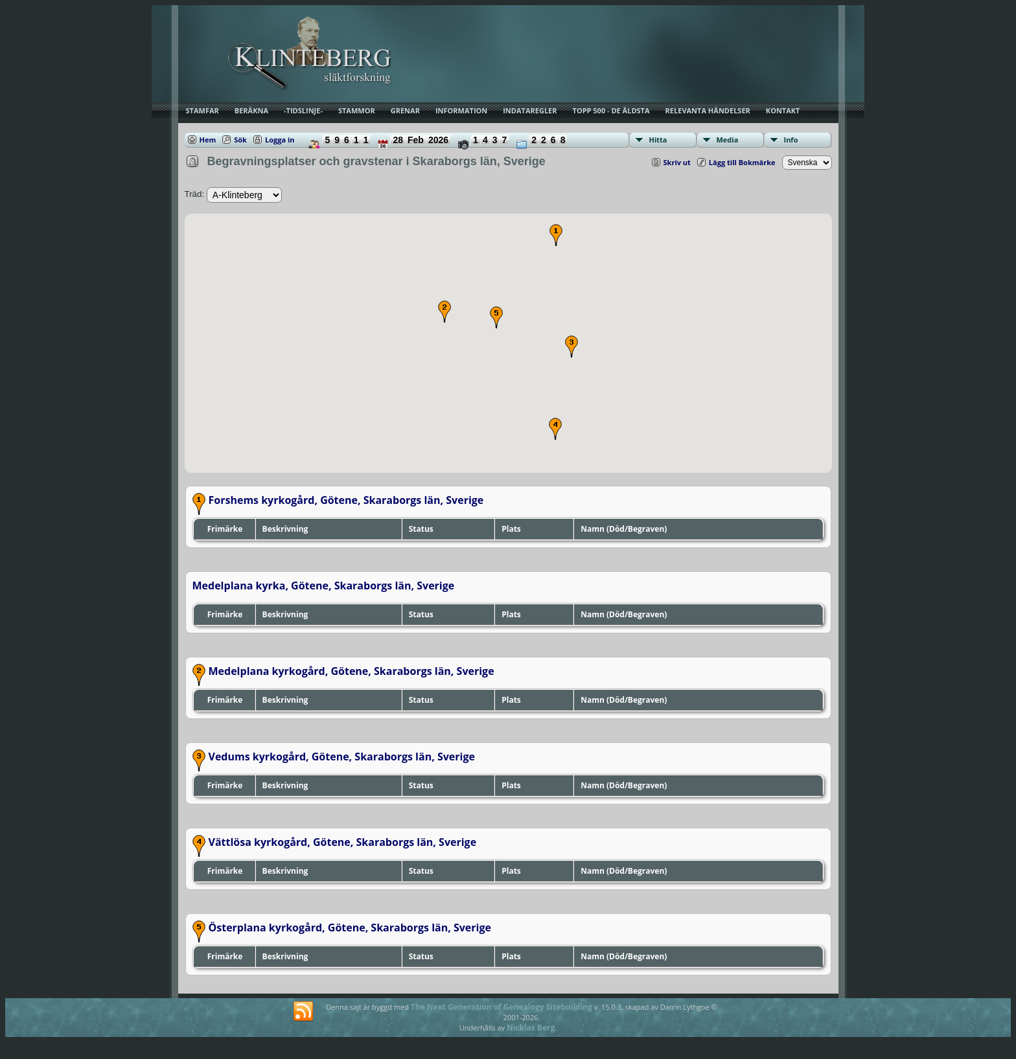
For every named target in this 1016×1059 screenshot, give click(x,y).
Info (791, 139)
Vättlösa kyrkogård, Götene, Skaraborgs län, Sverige (343, 842)
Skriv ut (677, 162)
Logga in (280, 139)
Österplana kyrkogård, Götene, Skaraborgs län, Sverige (350, 927)
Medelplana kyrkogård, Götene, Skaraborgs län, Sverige (351, 671)
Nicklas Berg (531, 1027)
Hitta (658, 139)
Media (728, 139)
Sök (240, 139)
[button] (555, 235)
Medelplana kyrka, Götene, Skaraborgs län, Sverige (323, 585)
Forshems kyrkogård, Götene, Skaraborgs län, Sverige (346, 500)
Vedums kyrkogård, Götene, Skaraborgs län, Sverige (342, 756)
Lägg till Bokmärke (742, 162)
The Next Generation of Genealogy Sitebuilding (501, 1006)
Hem (208, 139)
